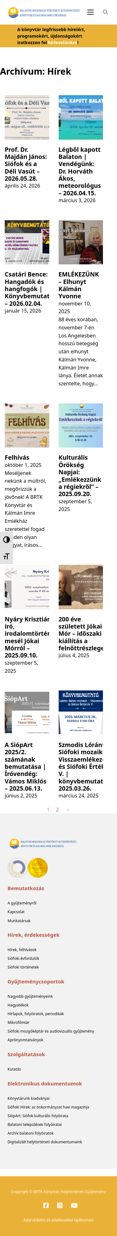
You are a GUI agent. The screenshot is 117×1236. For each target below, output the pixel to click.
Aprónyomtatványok (25, 1040)
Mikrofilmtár (18, 1022)
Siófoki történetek (23, 967)
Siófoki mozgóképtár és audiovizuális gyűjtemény (50, 1031)
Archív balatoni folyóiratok (30, 1133)
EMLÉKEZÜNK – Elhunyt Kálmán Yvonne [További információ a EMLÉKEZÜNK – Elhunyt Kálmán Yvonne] (79, 285)
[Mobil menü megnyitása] (90, 12)
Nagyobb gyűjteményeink (30, 996)
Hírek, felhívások (22, 949)
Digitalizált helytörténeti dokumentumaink (44, 1142)
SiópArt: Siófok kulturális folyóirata (37, 1115)
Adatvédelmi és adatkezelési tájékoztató (58, 1220)
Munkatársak (19, 920)
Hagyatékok (17, 1005)
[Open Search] (105, 12)
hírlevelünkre (62, 42)
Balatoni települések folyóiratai (34, 1124)
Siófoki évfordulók (23, 958)
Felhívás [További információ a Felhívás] (17, 457)
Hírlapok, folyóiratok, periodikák (35, 1013)
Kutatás (14, 1069)
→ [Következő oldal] (67, 809)
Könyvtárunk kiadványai (28, 1098)
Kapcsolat (15, 911)
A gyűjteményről (22, 903)
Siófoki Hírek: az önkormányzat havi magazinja (48, 1107)
